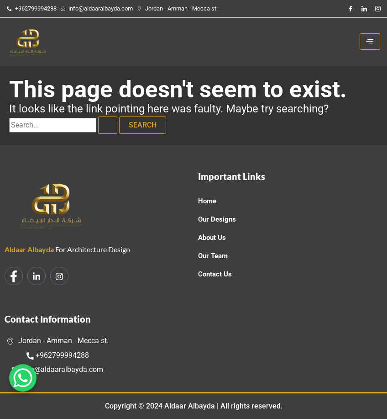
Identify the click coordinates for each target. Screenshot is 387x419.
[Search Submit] (107, 125)
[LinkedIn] (364, 9)
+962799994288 (57, 355)
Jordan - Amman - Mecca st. (58, 340)
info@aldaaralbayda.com (57, 369)
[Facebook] (350, 9)
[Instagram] (378, 9)
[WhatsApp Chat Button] (23, 378)
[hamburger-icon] (370, 41)
